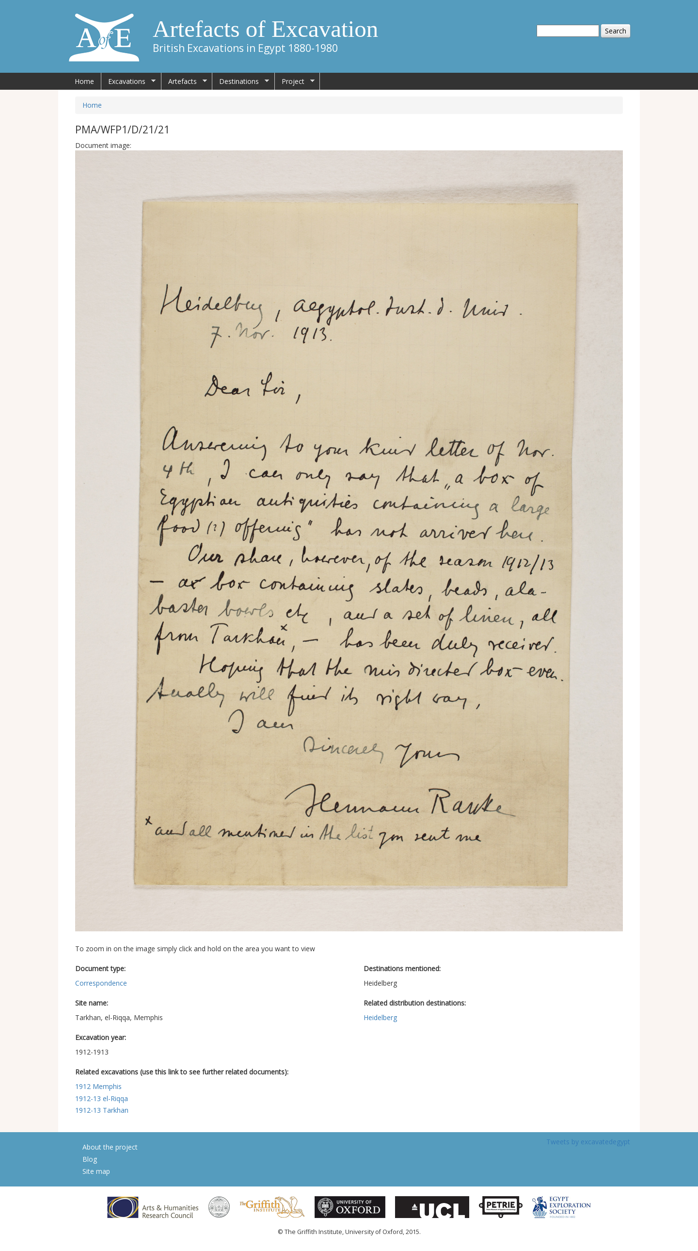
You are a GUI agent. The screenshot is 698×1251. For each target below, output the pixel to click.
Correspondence (101, 983)
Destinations (240, 81)
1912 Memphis (98, 1086)
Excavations (128, 81)
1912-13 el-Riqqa (101, 1098)
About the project (110, 1147)
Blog (89, 1159)
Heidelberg (380, 1017)
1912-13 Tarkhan (101, 1110)
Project (295, 81)
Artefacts (184, 81)
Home (84, 81)
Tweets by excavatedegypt (588, 1141)
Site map (96, 1171)
